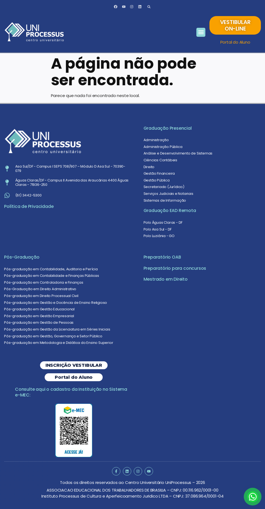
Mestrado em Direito (166, 279)
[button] (149, 7)
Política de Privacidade (28, 206)
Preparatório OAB (162, 257)
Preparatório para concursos (175, 268)
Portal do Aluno (235, 42)
